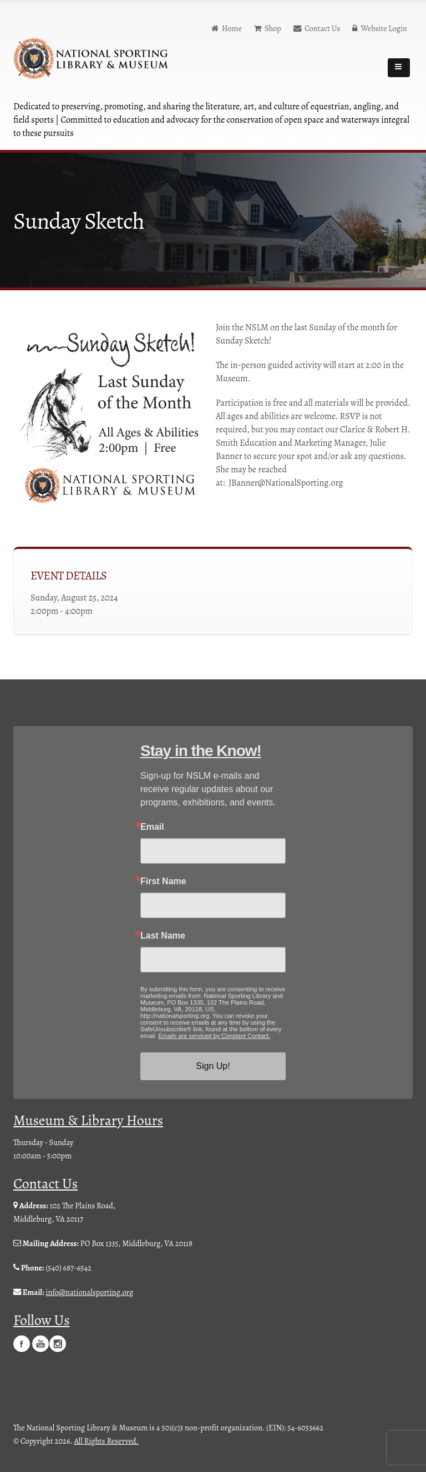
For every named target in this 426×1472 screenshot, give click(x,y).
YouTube (40, 1343)
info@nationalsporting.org (89, 1292)
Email (152, 827)
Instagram (57, 1343)
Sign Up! (213, 1066)
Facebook (21, 1343)
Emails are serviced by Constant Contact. (214, 1035)
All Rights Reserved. (106, 1440)
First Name (163, 881)
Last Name (162, 935)
